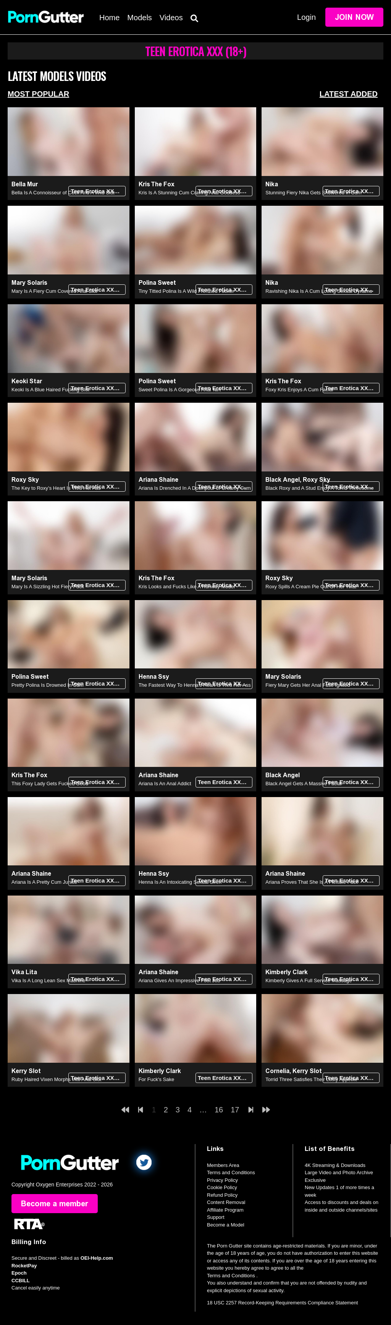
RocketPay (24, 1266)
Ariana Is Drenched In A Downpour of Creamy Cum (195, 488)
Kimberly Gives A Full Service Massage (308, 980)
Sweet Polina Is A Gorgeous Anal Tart (180, 389)
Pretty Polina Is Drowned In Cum (47, 685)
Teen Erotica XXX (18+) (98, 191)
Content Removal (226, 1202)
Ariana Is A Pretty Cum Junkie (44, 882)
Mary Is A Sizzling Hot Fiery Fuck (47, 586)
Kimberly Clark (286, 972)
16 (219, 1110)
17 (235, 1110)
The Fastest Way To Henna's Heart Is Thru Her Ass (195, 685)
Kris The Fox (156, 184)
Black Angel (282, 479)
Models (139, 17)
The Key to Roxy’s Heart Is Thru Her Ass (56, 488)
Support (216, 1217)
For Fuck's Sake (156, 1079)
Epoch (19, 1273)
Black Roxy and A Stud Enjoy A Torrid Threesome (319, 488)
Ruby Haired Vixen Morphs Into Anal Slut (56, 1079)
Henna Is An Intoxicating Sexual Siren (180, 882)
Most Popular (38, 94)
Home (109, 17)
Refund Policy (222, 1195)
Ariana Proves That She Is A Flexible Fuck (311, 882)
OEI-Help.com (97, 1258)
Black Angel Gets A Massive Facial (303, 783)
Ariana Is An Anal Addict (165, 783)
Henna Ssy (154, 676)
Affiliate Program (225, 1210)
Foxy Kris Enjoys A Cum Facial (299, 389)
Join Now (354, 17)
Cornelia (277, 1071)
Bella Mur (24, 184)
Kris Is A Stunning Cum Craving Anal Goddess (189, 192)
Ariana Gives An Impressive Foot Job (179, 980)
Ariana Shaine (158, 479)
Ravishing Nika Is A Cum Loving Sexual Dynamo (318, 291)
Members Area (223, 1165)
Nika (271, 184)
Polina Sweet (157, 282)
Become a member (54, 1203)
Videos (171, 17)
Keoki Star (26, 381)
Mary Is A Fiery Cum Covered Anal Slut (54, 291)
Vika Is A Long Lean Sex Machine (48, 980)
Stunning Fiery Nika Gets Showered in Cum (313, 192)
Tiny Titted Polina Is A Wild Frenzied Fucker (186, 291)
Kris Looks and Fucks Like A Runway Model (187, 586)
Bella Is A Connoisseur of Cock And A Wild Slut (63, 192)
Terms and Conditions (231, 1172)
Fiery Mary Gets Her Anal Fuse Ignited (307, 685)
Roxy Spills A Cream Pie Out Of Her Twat (310, 586)
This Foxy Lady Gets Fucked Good (49, 783)
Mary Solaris (29, 282)
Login (306, 17)
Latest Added (349, 94)
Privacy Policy (222, 1180)
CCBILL (20, 1280)
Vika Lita (24, 972)
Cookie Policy (222, 1187)
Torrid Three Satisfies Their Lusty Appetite (311, 1079)
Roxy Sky (25, 479)
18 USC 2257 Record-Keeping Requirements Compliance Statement (282, 1303)
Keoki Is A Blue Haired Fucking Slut (50, 389)
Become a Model (225, 1225)
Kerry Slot (26, 1071)
